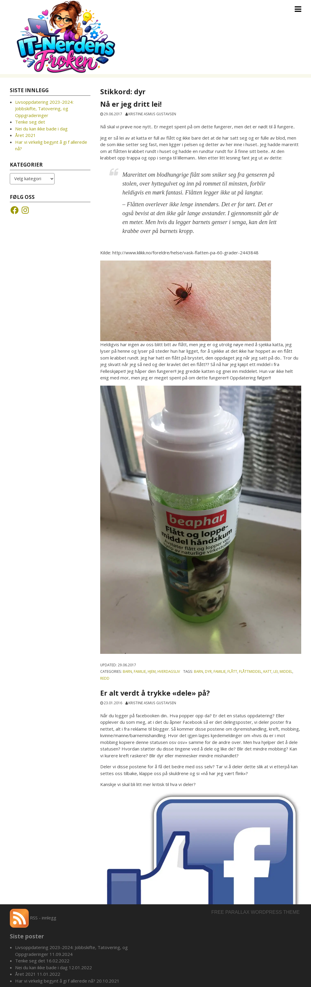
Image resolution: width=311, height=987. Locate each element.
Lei (275, 671)
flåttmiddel (250, 671)
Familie (140, 671)
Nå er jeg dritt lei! (131, 104)
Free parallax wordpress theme (255, 912)
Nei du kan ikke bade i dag (41, 129)
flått (232, 671)
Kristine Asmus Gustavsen (152, 113)
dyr (208, 671)
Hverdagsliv (168, 671)
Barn (127, 671)
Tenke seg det (30, 122)
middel (286, 671)
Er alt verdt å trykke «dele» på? (155, 693)
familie (219, 671)
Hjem (152, 671)
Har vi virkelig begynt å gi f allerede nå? (55, 981)
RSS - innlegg (33, 918)
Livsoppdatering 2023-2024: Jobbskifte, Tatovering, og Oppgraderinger (44, 108)
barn (198, 671)
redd (104, 678)
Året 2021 (25, 135)
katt (267, 671)
